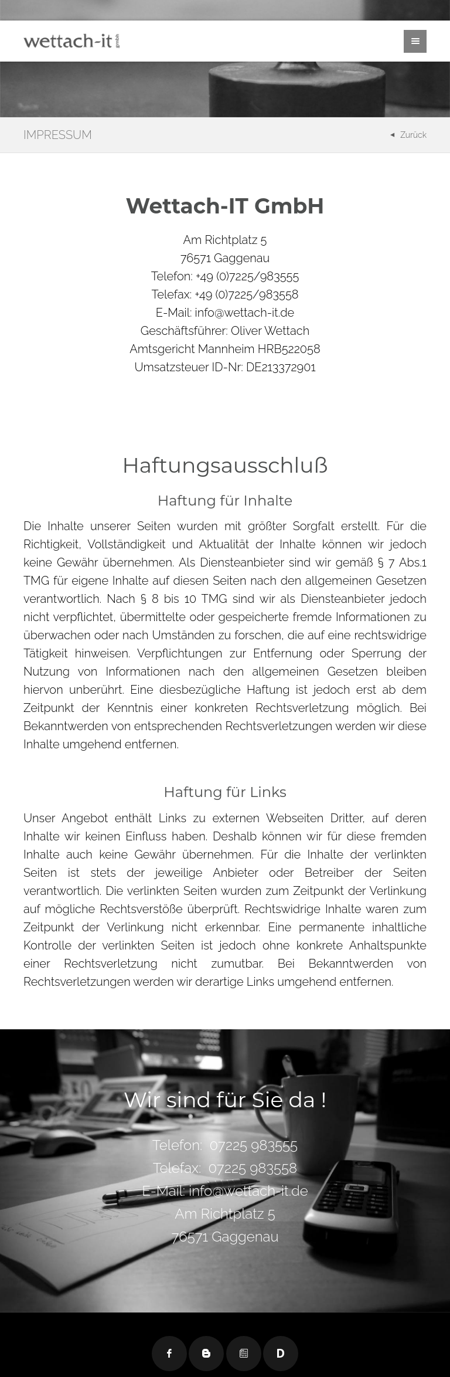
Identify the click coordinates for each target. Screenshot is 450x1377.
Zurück (413, 135)
